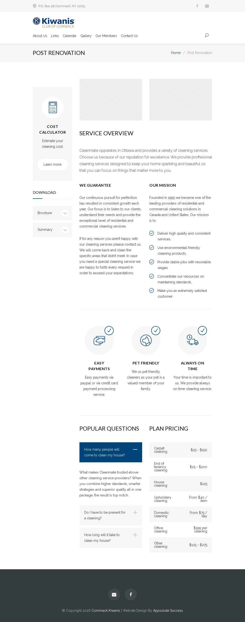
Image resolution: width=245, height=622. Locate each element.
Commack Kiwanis (106, 610)
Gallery (86, 36)
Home (176, 53)
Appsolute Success (168, 610)
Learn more (52, 164)
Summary (45, 230)
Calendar (70, 36)
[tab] (110, 452)
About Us (40, 36)
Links (55, 36)
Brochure (45, 213)
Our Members (106, 36)
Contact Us (129, 36)
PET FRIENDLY (146, 363)
